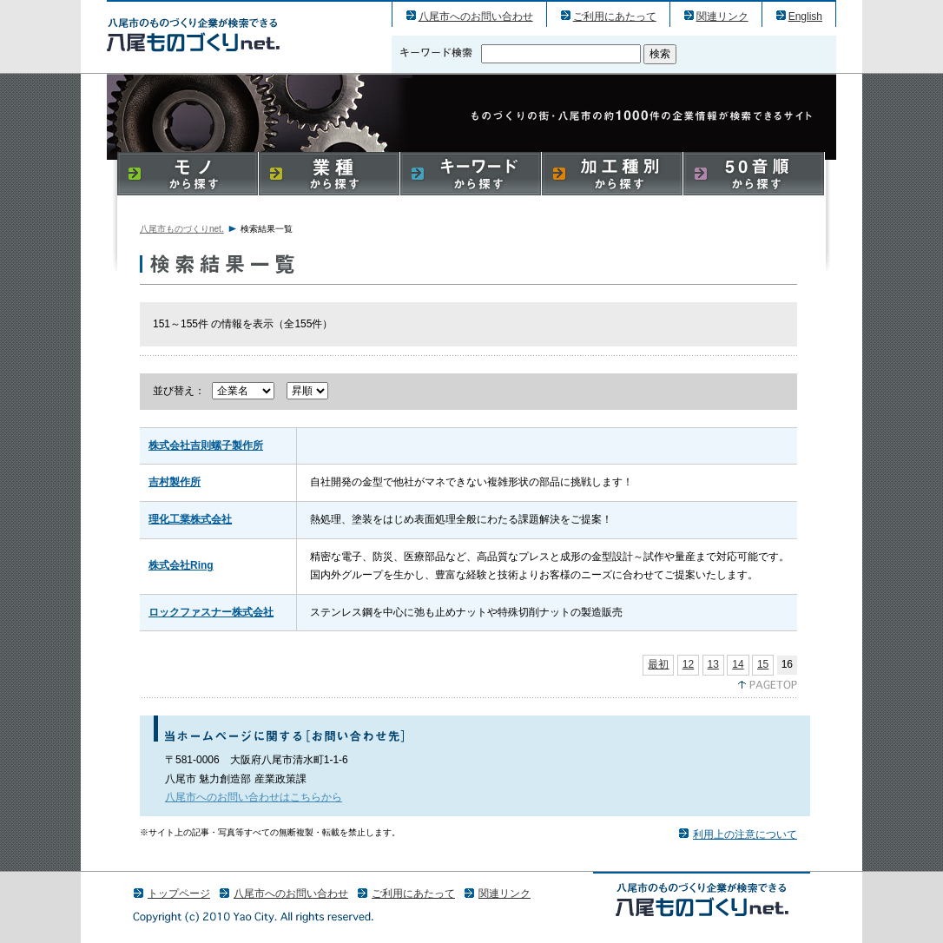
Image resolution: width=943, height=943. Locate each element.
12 (688, 664)
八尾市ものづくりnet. (182, 229)
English (805, 16)
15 (762, 664)
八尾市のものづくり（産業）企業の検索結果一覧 (193, 34)
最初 (658, 664)
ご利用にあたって (614, 16)
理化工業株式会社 (190, 519)
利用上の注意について (745, 834)
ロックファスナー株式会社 (211, 612)
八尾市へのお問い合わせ (476, 16)
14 (737, 664)
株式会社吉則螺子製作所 (205, 445)
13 (713, 664)
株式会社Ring (181, 565)
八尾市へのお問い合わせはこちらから (253, 797)
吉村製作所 (174, 482)
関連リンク (722, 16)
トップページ (179, 893)
